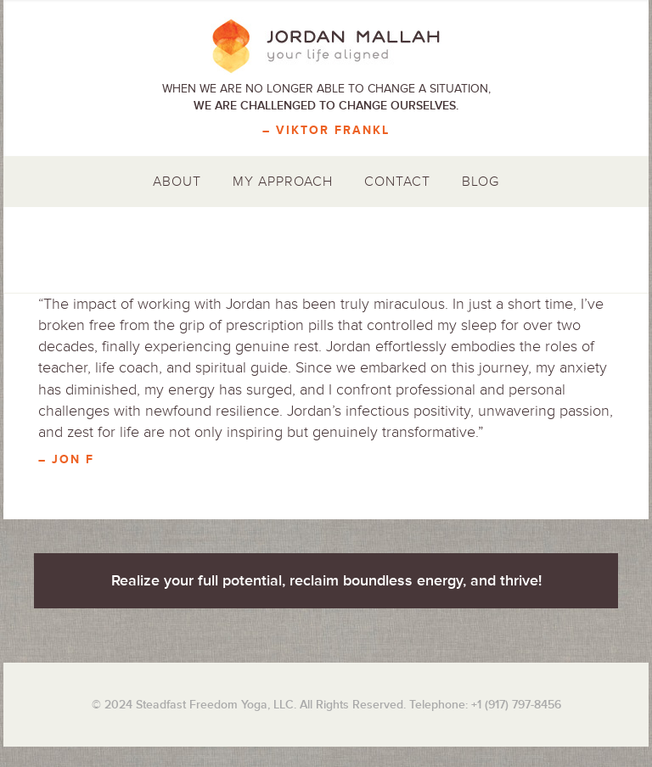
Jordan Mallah (326, 46)
